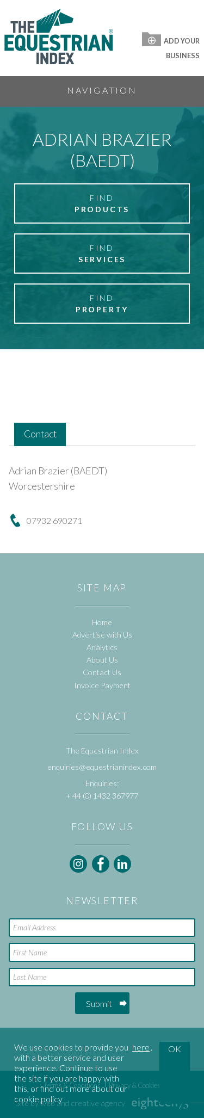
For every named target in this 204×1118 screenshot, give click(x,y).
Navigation (102, 90)
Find (102, 204)
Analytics (102, 647)
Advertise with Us (102, 634)
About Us (102, 659)
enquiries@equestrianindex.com (102, 766)
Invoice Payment (102, 685)
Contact (40, 434)
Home (102, 622)
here (141, 1047)
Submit (99, 1003)
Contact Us (102, 672)
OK (174, 1048)
